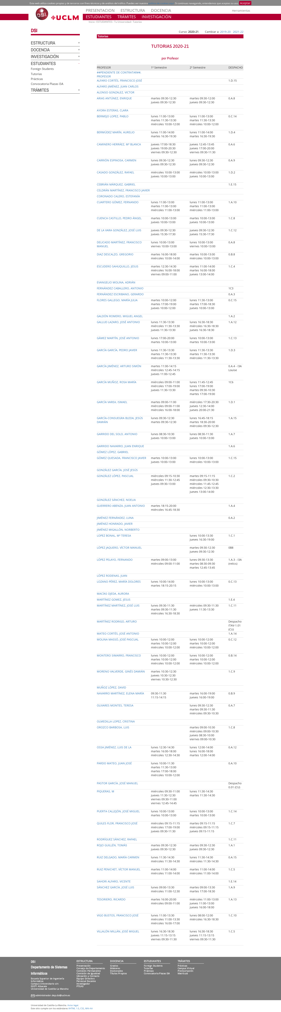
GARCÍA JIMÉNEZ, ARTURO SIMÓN (119, 366)
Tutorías (36, 74)
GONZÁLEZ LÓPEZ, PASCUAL (115, 476)
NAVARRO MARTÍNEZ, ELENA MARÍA (120, 693)
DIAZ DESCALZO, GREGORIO (115, 254)
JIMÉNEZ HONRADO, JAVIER (115, 524)
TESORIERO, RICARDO (111, 899)
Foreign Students (42, 69)
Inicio (91, 22)
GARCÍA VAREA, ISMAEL (112, 402)
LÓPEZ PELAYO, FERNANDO (115, 559)
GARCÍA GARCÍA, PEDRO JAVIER (117, 350)
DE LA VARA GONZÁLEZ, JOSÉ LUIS (119, 230)
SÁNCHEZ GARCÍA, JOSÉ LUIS (115, 887)
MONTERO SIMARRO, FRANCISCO (119, 655)
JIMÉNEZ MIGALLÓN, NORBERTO (118, 529)
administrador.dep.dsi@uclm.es (52, 995)
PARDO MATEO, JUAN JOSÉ (114, 763)
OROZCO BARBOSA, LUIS (113, 727)
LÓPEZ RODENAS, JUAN (112, 575)
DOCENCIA (161, 10)
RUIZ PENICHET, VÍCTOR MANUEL (118, 869)
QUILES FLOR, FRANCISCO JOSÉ (117, 823)
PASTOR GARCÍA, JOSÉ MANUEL (117, 783)
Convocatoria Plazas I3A (47, 84)
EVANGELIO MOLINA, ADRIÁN (116, 282)
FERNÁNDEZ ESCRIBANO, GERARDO (120, 294)
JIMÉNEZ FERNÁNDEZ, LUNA (115, 518)
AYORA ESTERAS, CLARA (112, 110)
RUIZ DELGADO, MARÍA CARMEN (118, 857)
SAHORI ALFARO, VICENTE (114, 881)
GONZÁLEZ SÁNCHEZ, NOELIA (116, 500)
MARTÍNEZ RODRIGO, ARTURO (117, 621)
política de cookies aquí (161, 3)
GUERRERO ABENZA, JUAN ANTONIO (121, 506)
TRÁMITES (126, 16)
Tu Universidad (122, 22)
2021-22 (238, 32)
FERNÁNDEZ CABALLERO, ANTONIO (120, 288)
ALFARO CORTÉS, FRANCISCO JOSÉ (119, 80)
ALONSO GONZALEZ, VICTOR (115, 92)
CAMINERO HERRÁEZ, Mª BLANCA (119, 144)
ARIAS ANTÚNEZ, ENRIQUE (114, 98)
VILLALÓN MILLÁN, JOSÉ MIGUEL (118, 931)
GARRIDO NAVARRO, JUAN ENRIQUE (120, 446)
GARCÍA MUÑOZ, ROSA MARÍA (116, 382)
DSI (34, 30)
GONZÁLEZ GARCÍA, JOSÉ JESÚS (117, 470)
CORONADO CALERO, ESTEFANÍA (118, 196)
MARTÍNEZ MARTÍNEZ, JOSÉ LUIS (118, 605)
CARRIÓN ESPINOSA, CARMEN (116, 160)
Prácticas (37, 79)
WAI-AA (89, 1008)
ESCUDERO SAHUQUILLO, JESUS (117, 266)
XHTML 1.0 (73, 1008)
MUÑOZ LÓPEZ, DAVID (111, 687)
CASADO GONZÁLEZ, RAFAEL (115, 172)
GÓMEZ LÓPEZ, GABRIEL (112, 452)
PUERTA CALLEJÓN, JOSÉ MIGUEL (118, 811)
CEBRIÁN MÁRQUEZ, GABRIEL (116, 184)
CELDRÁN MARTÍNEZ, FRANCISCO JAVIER (123, 190)
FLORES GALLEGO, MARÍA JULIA (117, 300)
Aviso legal (72, 1005)
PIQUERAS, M (105, 791)
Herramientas (241, 10)
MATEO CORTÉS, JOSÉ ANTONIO (118, 633)
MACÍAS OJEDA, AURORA (113, 593)
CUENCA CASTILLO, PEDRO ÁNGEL (119, 218)
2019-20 (225, 32)
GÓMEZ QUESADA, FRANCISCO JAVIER (121, 458)
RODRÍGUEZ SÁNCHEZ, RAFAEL (117, 839)
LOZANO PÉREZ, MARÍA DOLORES (119, 581)
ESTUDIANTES (98, 16)
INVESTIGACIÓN (156, 16)
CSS (82, 1008)
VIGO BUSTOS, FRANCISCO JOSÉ (118, 915)
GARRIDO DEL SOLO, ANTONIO (117, 434)
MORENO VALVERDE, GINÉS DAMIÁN (121, 671)
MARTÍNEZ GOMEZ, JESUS (113, 599)
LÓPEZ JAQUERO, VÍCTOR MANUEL (119, 547)
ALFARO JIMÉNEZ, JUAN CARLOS (118, 86)
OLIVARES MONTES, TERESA (115, 705)
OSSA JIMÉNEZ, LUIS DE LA (114, 747)
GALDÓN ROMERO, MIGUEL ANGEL (120, 316)
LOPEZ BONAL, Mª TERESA (114, 535)
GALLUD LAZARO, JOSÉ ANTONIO (118, 322)
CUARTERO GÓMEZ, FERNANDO (118, 202)
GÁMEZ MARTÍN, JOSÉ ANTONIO (118, 338)
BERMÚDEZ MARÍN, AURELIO (116, 132)
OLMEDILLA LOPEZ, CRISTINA (116, 721)
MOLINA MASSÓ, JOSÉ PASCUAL (118, 639)
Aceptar (245, 3)
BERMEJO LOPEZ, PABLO (112, 116)
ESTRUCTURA (133, 10)
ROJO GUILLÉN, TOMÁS (112, 845)
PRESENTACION (100, 10)
